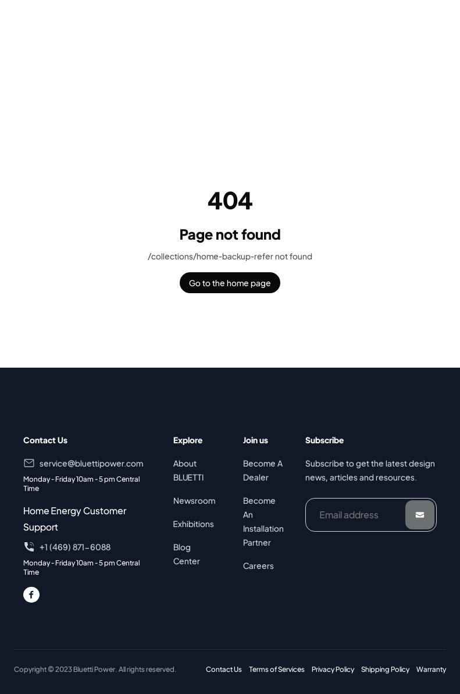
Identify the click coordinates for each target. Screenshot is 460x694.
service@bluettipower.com (91, 463)
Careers (258, 565)
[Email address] (371, 515)
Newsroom (194, 500)
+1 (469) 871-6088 (75, 547)
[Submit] (419, 514)
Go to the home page (230, 282)
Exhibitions (193, 523)
